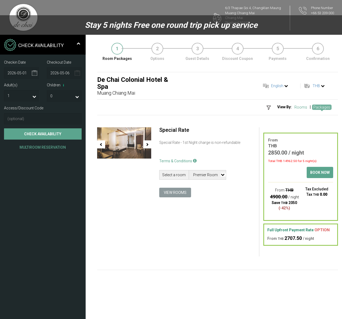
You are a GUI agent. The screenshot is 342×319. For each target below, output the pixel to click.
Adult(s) (10, 85)
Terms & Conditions (178, 161)
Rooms (300, 107)
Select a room (174, 175)
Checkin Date (15, 62)
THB (316, 86)
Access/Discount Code (23, 108)
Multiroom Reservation (43, 147)
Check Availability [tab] (42, 45)
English (277, 86)
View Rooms (175, 192)
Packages (321, 107)
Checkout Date (59, 62)
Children (56, 85)
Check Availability (42, 134)
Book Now (320, 172)
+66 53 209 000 (322, 13)
